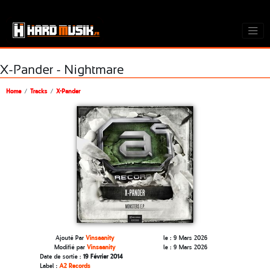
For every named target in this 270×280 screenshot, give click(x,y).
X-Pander (68, 91)
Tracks (38, 91)
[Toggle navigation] (253, 30)
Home (13, 91)
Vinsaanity (100, 237)
